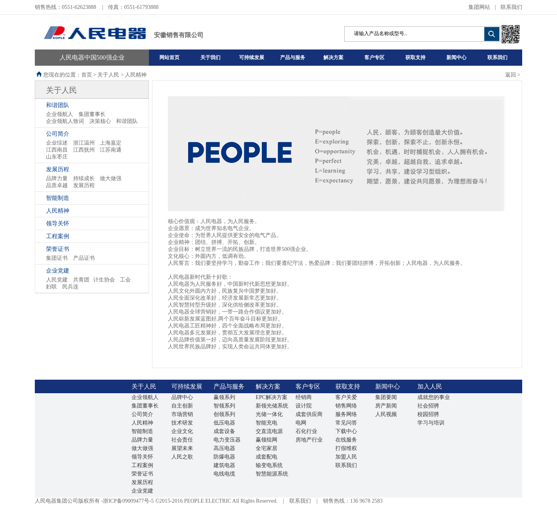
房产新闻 (386, 406)
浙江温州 (84, 143)
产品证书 (84, 258)
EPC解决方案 (271, 397)
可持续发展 (251, 57)
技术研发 (182, 423)
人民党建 (57, 280)
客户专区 (374, 57)
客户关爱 (346, 397)
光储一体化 (269, 414)
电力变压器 (227, 440)
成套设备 (224, 431)
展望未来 (182, 448)
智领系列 (224, 406)
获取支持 (415, 57)
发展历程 (57, 169)
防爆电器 (224, 457)
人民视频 (386, 414)
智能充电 (266, 423)
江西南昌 (57, 150)
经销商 (304, 397)
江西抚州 (84, 150)
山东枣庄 (57, 157)
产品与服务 (292, 57)
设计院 (304, 406)
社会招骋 (428, 406)
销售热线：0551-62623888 (66, 7)
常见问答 (346, 423)
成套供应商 (309, 414)
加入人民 (429, 386)
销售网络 (346, 406)
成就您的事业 (433, 397)
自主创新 (182, 406)
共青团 (81, 280)
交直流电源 (269, 431)
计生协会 (104, 280)
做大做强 (110, 178)
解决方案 (333, 57)
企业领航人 (59, 114)
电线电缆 (224, 474)
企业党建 (57, 271)
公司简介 (57, 134)
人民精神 (57, 211)
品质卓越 (57, 185)
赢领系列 (224, 397)
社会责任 (182, 440)
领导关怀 (57, 223)
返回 (510, 75)
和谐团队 (57, 105)
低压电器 (224, 423)
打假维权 (346, 448)
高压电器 (224, 448)
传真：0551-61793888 (133, 7)
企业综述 (57, 143)
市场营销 (182, 414)
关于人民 (61, 90)
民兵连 (70, 287)
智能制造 (57, 198)
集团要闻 (386, 397)
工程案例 (57, 236)
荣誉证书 (57, 249)
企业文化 (182, 431)
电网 (301, 423)
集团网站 (479, 7)
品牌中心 (182, 397)
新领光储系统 (272, 406)
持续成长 (84, 178)
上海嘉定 (110, 143)
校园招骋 (428, 414)
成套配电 (266, 457)
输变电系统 (269, 465)
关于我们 (210, 57)
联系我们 (511, 7)
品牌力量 (57, 178)
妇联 (51, 287)
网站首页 (169, 57)
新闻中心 (456, 57)
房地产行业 (309, 440)
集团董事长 (92, 114)
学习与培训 (430, 423)
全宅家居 (266, 448)
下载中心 (346, 431)
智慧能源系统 (272, 474)
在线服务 (346, 440)
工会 (125, 280)
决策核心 (100, 121)
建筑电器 (224, 465)
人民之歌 (182, 457)
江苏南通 (110, 150)
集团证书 (57, 258)
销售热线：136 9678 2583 (353, 501)
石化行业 (306, 431)
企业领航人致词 (65, 121)
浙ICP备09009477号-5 (128, 501)
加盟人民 (346, 457)
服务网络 (346, 414)
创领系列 (224, 414)
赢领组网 (266, 440)
